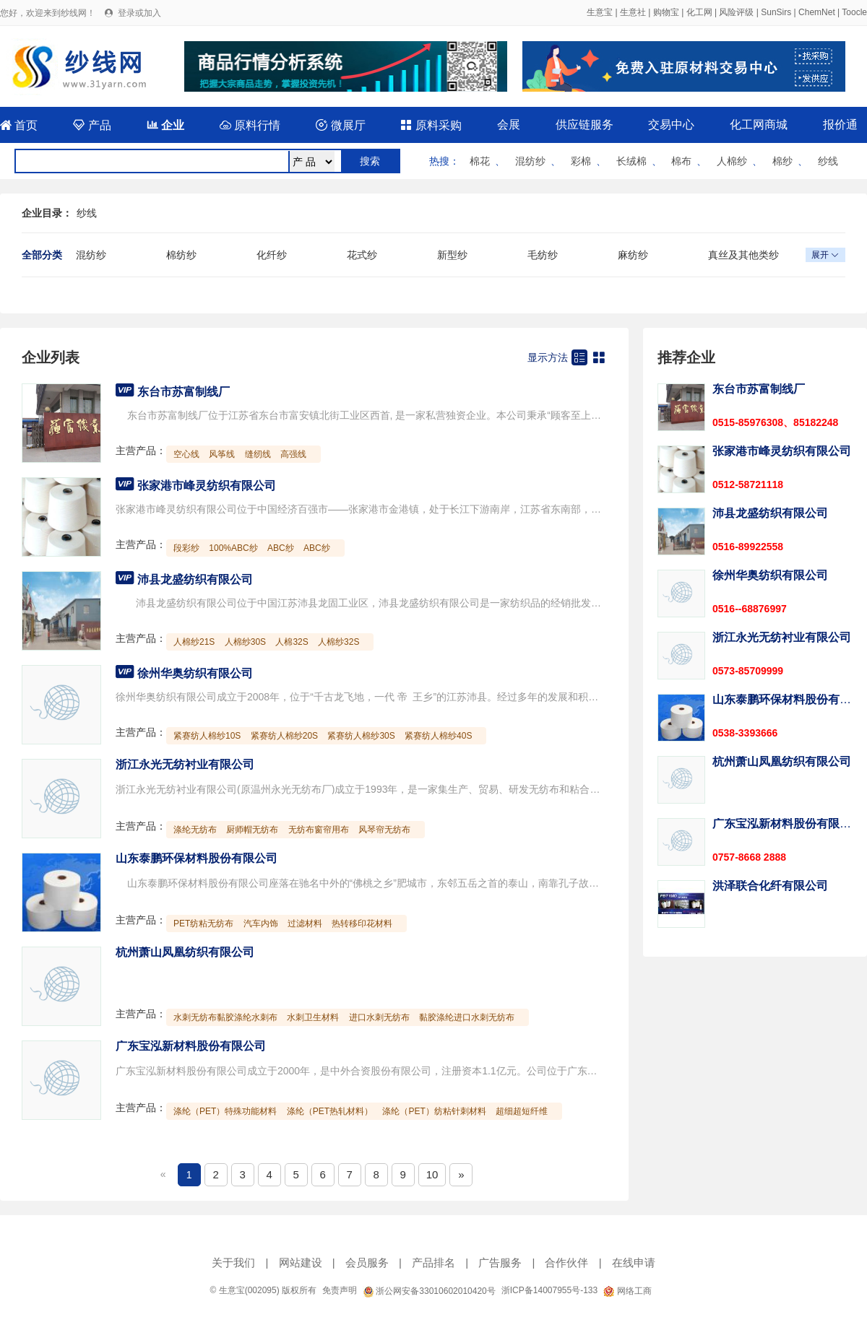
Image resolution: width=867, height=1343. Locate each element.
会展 (508, 124)
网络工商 (627, 1291)
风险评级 (736, 12)
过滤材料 (305, 923)
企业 (165, 125)
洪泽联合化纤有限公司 (770, 885)
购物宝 (666, 12)
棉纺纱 (181, 255)
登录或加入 (139, 13)
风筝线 (222, 454)
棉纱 (782, 161)
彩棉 (581, 161)
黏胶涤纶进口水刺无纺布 (466, 1017)
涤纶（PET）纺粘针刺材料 (434, 1111)
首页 (19, 125)
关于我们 (233, 1262)
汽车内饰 (260, 923)
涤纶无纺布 (195, 830)
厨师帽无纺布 (252, 830)
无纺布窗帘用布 (318, 830)
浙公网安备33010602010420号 (429, 1291)
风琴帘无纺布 (384, 830)
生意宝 (600, 12)
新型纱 (452, 255)
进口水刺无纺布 (379, 1017)
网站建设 (300, 1262)
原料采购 (430, 125)
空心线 (186, 454)
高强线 (293, 454)
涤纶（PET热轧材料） (330, 1111)
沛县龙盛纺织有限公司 (195, 579)
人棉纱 (732, 161)
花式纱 (362, 255)
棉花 (480, 161)
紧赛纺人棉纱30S (360, 736)
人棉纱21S (194, 642)
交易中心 (671, 124)
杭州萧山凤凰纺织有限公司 (185, 952)
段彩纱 (186, 548)
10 (432, 1174)
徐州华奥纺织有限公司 (195, 673)
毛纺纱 (542, 255)
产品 (92, 125)
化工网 (699, 12)
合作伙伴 (566, 1262)
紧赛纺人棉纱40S (438, 736)
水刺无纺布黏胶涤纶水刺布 (225, 1017)
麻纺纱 (633, 255)
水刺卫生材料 (313, 1017)
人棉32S (291, 642)
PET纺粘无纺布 (203, 923)
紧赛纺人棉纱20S (284, 736)
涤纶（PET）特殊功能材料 (225, 1111)
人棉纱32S (338, 642)
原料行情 (250, 125)
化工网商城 (759, 124)
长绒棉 (631, 161)
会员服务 (367, 1262)
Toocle (854, 12)
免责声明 (339, 1290)
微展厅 (340, 125)
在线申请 (633, 1262)
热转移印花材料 (362, 923)
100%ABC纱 (233, 548)
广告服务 (500, 1262)
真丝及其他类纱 (743, 255)
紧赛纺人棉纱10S (207, 736)
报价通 (840, 124)
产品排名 (433, 1262)
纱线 (828, 161)
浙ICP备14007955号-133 (549, 1290)
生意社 (633, 12)
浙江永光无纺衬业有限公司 (185, 764)
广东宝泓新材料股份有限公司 (191, 1046)
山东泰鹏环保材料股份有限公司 (196, 858)
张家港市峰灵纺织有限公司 (206, 485)
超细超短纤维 (522, 1111)
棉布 (681, 161)
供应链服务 (584, 124)
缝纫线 (258, 454)
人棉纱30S (245, 642)
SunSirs (776, 12)
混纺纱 (530, 161)
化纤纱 (271, 255)
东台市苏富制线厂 (183, 392)
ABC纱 (280, 548)
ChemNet (816, 12)
